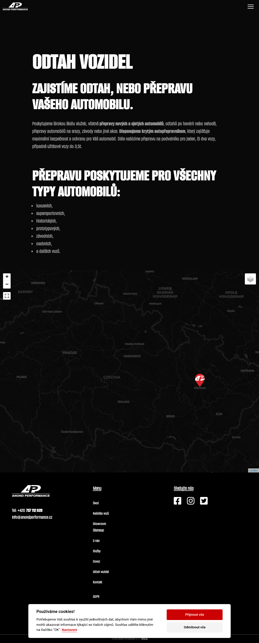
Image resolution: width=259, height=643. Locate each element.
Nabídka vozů (101, 513)
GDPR (96, 596)
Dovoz (96, 561)
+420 (29, 510)
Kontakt (97, 582)
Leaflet (253, 470)
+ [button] (7, 277)
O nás (96, 540)
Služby (96, 551)
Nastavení (69, 630)
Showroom (99, 523)
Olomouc (98, 530)
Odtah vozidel (101, 571)
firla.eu (144, 638)
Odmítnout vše (195, 627)
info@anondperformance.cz (32, 517)
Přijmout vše (194, 614)
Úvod (96, 503)
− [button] (7, 285)
